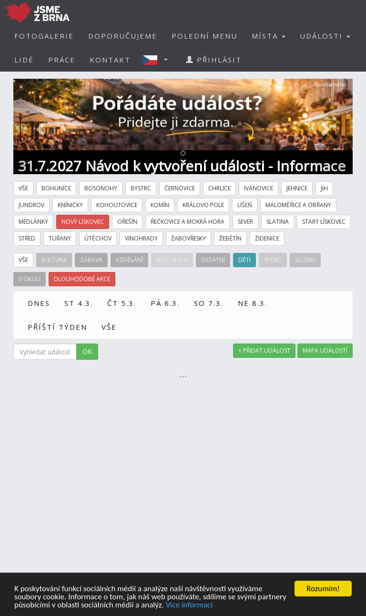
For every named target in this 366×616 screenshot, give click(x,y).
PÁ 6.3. (165, 303)
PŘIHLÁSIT (214, 59)
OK (87, 351)
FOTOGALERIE (44, 36)
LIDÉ (24, 59)
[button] (158, 60)
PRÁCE (61, 59)
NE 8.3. (252, 303)
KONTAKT (110, 59)
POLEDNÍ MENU (204, 36)
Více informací (189, 605)
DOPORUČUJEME (122, 36)
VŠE (109, 327)
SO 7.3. (209, 303)
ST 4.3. (78, 303)
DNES (39, 303)
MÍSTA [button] (268, 36)
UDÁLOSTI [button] (325, 36)
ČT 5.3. (121, 303)
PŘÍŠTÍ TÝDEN (57, 327)
